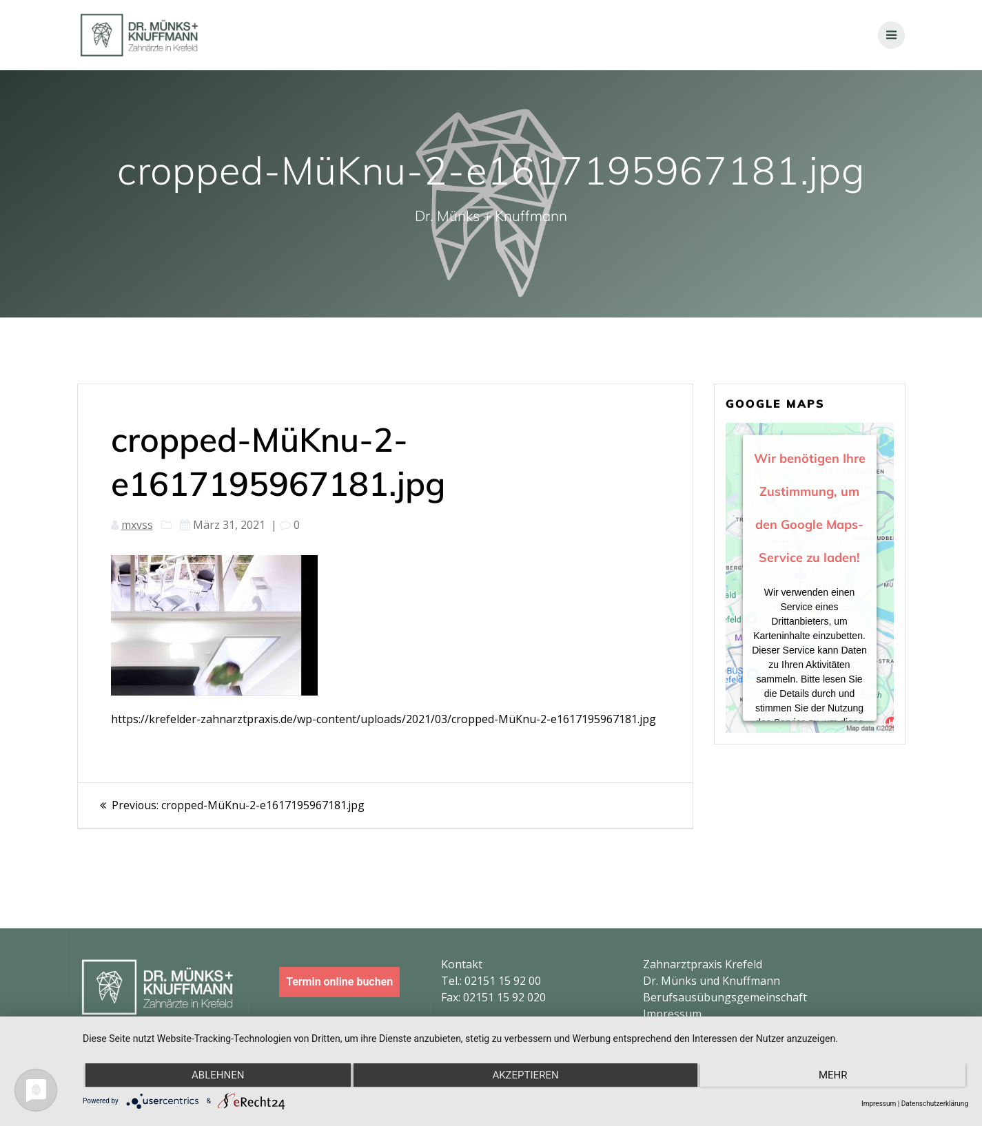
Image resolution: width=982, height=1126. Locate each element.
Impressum (672, 1013)
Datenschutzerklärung (934, 1103)
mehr (834, 1076)
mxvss (137, 524)
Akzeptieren (525, 1076)
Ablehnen (216, 1076)
